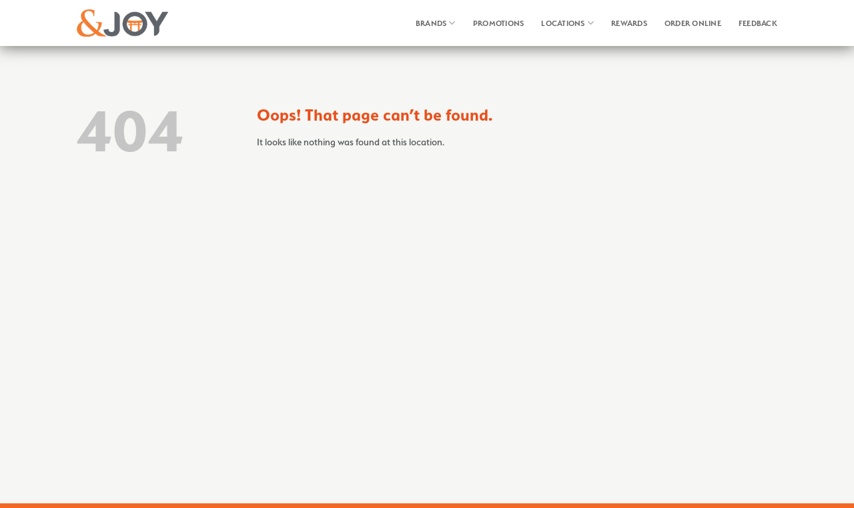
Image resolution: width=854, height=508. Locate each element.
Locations (567, 23)
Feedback (758, 23)
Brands (436, 23)
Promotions (498, 23)
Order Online (693, 23)
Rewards (629, 23)
